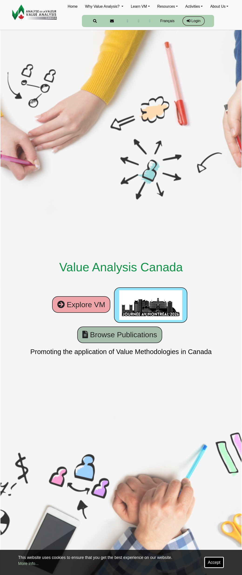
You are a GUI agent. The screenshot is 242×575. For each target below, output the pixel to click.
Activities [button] (192, 6)
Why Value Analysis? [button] (103, 6)
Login (194, 21)
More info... (28, 563)
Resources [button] (166, 6)
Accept (214, 562)
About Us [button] (217, 6)
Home (73, 6)
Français (167, 21)
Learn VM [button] (139, 6)
